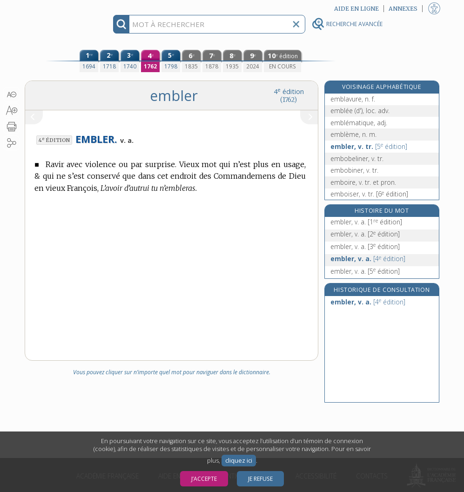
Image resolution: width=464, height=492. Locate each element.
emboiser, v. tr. (369, 193)
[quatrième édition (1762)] (150, 61)
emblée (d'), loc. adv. (360, 110)
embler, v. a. (366, 221)
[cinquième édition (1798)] (170, 61)
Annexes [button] (403, 8)
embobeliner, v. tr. (356, 158)
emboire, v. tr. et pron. (363, 182)
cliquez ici (238, 461)
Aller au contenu (61, 8)
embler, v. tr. (368, 146)
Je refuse (260, 479)
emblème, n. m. (353, 134)
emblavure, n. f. (352, 98)
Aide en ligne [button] (356, 8)
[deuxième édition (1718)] (109, 61)
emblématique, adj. (358, 122)
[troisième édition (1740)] (130, 61)
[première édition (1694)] (89, 61)
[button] (11, 94)
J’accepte (204, 479)
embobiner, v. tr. (354, 170)
